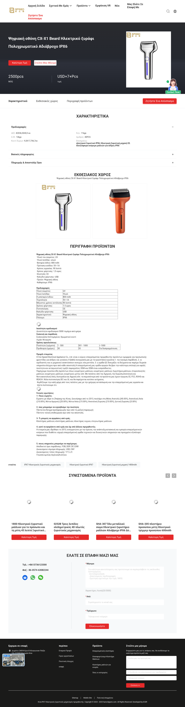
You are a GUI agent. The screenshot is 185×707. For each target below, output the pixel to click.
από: (89, 596)
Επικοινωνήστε (97, 626)
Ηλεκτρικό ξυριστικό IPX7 (81, 465)
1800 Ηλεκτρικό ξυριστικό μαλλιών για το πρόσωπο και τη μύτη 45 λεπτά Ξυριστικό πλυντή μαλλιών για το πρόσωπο (28, 530)
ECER (145, 702)
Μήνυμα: (90, 564)
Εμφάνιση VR (103, 5)
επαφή (61, 667)
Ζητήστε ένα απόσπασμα (159, 100)
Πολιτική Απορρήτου (105, 698)
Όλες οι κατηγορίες (99, 673)
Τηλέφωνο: (92, 611)
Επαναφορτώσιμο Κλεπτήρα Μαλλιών (103, 658)
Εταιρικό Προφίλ (65, 651)
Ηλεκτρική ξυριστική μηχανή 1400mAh (119, 465)
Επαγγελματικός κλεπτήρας (103, 651)
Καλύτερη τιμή (19, 62)
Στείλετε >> (135, 685)
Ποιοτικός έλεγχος (66, 661)
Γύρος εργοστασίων (66, 656)
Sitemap (75, 698)
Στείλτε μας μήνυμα (45, 62)
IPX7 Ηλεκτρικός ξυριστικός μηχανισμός (42, 465)
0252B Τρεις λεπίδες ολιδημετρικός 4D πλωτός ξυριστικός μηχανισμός (69, 527)
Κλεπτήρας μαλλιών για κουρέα (101, 666)
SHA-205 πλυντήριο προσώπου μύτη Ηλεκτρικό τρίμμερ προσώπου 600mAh (154, 527)
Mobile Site (87, 698)
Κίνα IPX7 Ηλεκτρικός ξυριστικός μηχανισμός (55, 702)
